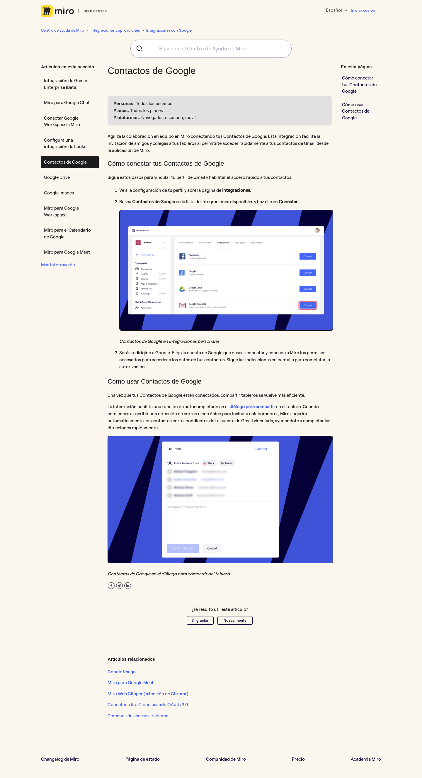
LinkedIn (127, 585)
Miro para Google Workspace (61, 211)
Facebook (111, 585)
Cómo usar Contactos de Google (355, 111)
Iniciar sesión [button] (363, 10)
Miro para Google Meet (67, 252)
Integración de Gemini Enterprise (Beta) (66, 84)
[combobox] (211, 49)
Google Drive (57, 177)
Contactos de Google (65, 162)
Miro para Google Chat (67, 102)
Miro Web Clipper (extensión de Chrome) (148, 693)
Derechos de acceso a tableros (138, 715)
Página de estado (142, 759)
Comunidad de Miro (226, 759)
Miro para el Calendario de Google (67, 233)
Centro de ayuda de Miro (62, 30)
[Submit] (137, 48)
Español (334, 10)
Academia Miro (366, 759)
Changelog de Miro (60, 759)
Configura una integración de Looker (66, 143)
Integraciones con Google (169, 30)
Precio (298, 759)
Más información (58, 264)
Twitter (119, 585)
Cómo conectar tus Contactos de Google (359, 84)
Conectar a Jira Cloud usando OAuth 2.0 (148, 704)
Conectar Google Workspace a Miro (62, 121)
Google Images (59, 193)
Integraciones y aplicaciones (115, 30)
